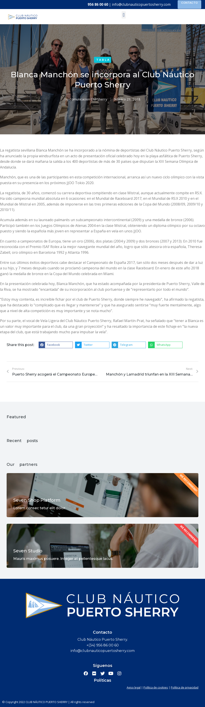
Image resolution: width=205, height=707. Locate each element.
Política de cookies (155, 687)
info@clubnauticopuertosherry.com (141, 4)
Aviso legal (134, 687)
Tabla (103, 59)
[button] (124, 15)
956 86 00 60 (98, 4)
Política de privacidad (184, 687)
